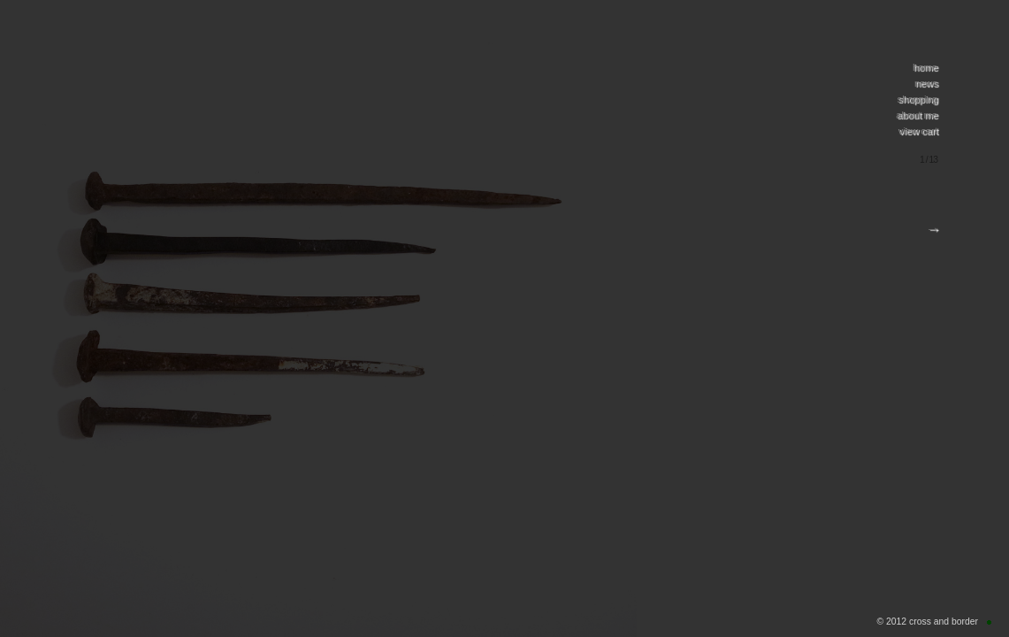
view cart (917, 131)
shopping (917, 99)
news (925, 83)
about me (916, 115)
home (925, 67)
